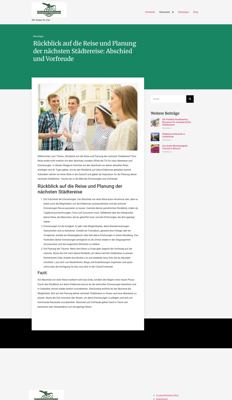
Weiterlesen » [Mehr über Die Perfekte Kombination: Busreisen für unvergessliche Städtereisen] (167, 128)
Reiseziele (164, 12)
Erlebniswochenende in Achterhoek (173, 135)
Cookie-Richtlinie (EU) (167, 395)
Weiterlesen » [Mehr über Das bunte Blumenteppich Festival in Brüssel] (167, 152)
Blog (195, 12)
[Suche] (190, 99)
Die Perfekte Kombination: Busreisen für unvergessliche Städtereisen (176, 122)
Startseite (150, 12)
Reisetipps (183, 12)
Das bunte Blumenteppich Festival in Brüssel (174, 147)
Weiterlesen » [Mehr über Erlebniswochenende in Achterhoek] (167, 140)
